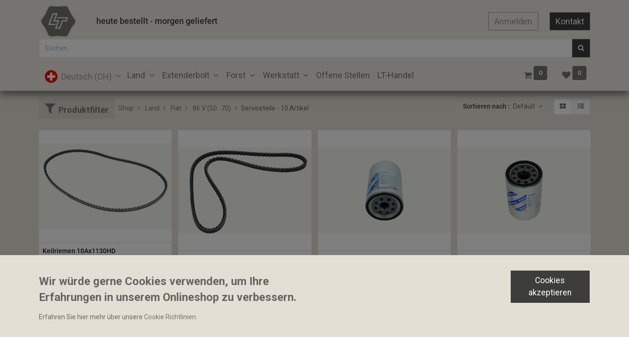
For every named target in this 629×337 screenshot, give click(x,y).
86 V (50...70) (212, 108)
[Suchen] (581, 48)
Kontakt (570, 21)
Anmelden (513, 21)
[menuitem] (343, 75)
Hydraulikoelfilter (487, 259)
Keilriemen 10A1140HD (217, 259)
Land (152, 108)
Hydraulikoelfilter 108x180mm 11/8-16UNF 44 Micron (385, 259)
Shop (126, 108)
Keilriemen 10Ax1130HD (79, 251)
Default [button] (524, 106)
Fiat (176, 108)
